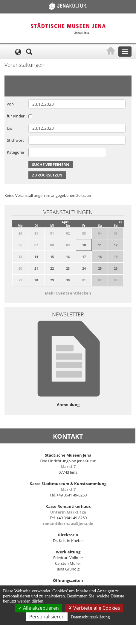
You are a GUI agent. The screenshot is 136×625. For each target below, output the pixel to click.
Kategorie (15, 152)
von (10, 104)
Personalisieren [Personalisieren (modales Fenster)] (47, 616)
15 (52, 256)
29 (52, 280)
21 (36, 268)
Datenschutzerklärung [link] (90, 617)
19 (115, 256)
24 (84, 268)
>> (120, 222)
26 (115, 268)
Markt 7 (68, 466)
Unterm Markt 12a (68, 512)
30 (68, 280)
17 (84, 256)
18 (100, 256)
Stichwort (15, 140)
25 (100, 268)
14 (36, 256)
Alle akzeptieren (38, 608)
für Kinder (16, 116)
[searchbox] (31, 152)
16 (68, 256)
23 (68, 268)
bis (9, 128)
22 (52, 268)
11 (100, 245)
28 (36, 280)
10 (84, 245)
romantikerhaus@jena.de (68, 523)
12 (115, 245)
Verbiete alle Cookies (94, 608)
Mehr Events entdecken (68, 293)
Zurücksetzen (47, 175)
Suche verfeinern (50, 164)
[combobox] (67, 152)
